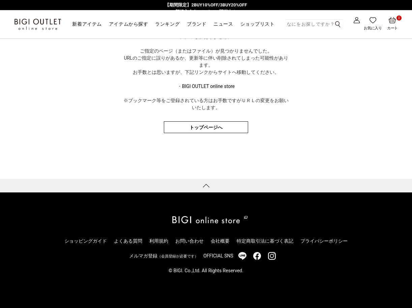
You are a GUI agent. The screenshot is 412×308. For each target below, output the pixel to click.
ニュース (223, 24)
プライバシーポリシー (324, 241)
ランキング (167, 24)
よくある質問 (128, 241)
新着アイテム (86, 24)
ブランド (196, 24)
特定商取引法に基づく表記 (265, 241)
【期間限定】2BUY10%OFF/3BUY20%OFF (206, 4)
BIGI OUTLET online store (208, 86)
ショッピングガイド (85, 241)
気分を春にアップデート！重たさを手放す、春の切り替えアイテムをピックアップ (206, 18)
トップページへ (206, 127)
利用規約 (158, 241)
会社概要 (220, 241)
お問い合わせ (189, 241)
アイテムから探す (128, 24)
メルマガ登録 (163, 255)
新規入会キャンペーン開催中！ (206, 11)
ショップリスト (257, 24)
